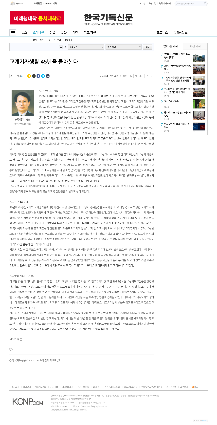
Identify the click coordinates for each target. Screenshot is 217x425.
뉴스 (24, 32)
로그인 (142, 3)
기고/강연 (90, 32)
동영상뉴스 (180, 32)
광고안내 (27, 387)
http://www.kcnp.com (72, 395)
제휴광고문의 (40, 387)
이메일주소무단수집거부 (152, 387)
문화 (64, 32)
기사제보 (54, 387)
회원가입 (152, 3)
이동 (148, 47)
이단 (75, 32)
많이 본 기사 (170, 46)
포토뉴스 (162, 32)
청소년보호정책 (130, 387)
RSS (195, 387)
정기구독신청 (83, 387)
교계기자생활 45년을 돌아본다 (43, 61)
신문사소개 (14, 387)
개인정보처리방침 (112, 387)
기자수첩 (57, 40)
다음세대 (68, 40)
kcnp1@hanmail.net (99, 406)
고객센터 (184, 387)
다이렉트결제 (67, 387)
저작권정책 (171, 387)
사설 (48, 40)
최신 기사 (195, 46)
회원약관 (96, 387)
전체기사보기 (165, 3)
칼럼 (35, 40)
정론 (41, 40)
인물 (52, 32)
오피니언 (38, 32)
